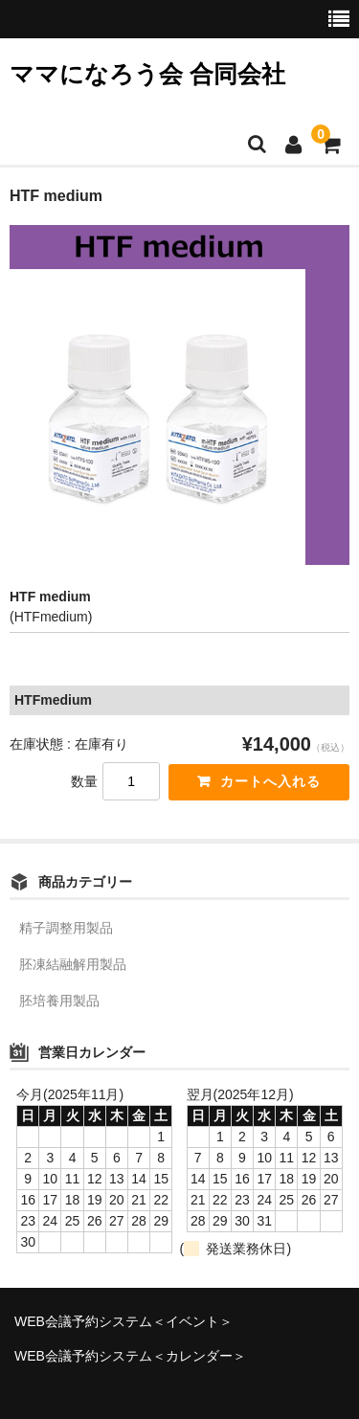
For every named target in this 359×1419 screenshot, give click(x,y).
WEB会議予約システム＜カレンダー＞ (130, 1355)
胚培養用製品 (59, 1000)
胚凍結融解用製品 (72, 964)
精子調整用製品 (66, 927)
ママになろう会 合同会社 (147, 73)
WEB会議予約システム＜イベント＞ (123, 1321)
